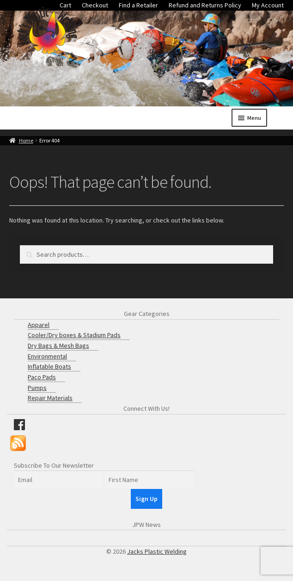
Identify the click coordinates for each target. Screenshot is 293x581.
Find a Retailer (138, 5)
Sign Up (146, 498)
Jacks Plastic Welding (157, 551)
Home (26, 140)
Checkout (95, 5)
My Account (268, 5)
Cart (65, 5)
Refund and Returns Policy (205, 5)
